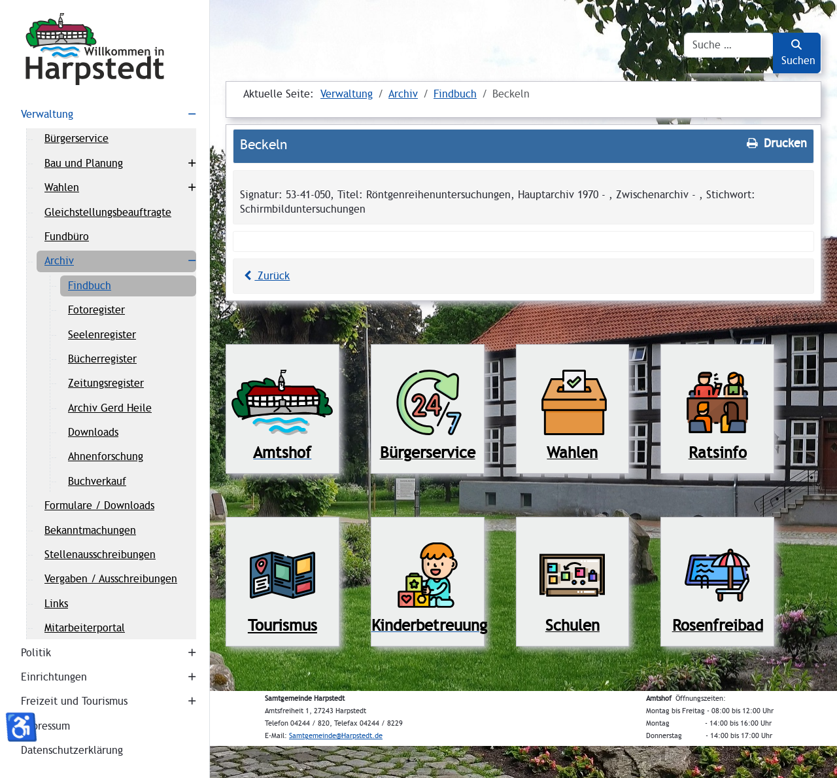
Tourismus (282, 625)
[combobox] (728, 45)
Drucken (775, 143)
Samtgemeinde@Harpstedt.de (336, 736)
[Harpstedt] (104, 49)
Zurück (265, 276)
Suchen (798, 53)
